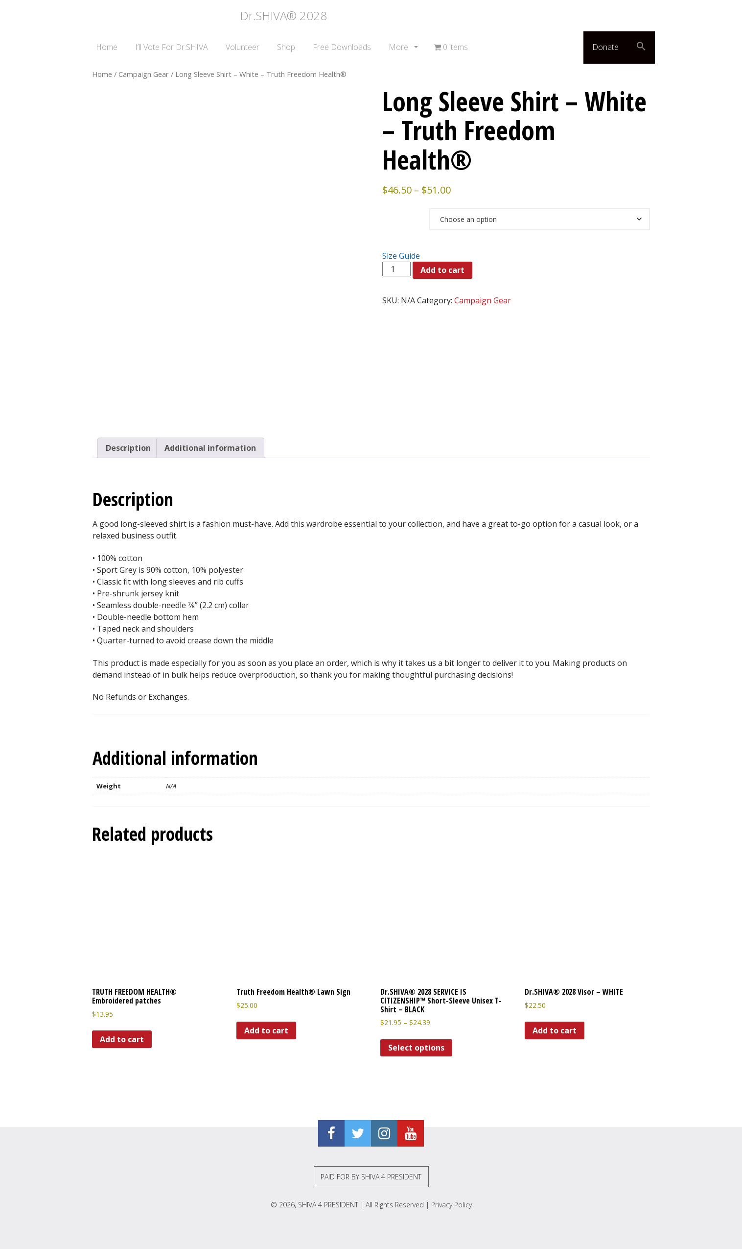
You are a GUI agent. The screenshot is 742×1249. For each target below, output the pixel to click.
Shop (286, 47)
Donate (605, 47)
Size (394, 212)
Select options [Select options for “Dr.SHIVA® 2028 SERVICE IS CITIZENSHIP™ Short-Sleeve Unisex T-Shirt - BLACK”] (416, 1047)
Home (106, 47)
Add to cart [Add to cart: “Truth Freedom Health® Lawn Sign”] (266, 1030)
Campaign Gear (143, 74)
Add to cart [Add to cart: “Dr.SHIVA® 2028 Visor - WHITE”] (555, 1030)
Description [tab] (128, 447)
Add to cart (442, 270)
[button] (641, 47)
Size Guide (401, 255)
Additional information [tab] (210, 447)
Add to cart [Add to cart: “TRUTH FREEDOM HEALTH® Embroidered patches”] (122, 1039)
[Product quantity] (396, 269)
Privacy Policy (451, 1204)
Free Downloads (342, 47)
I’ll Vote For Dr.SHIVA (171, 47)
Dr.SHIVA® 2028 (207, 15)
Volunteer (242, 47)
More (399, 47)
